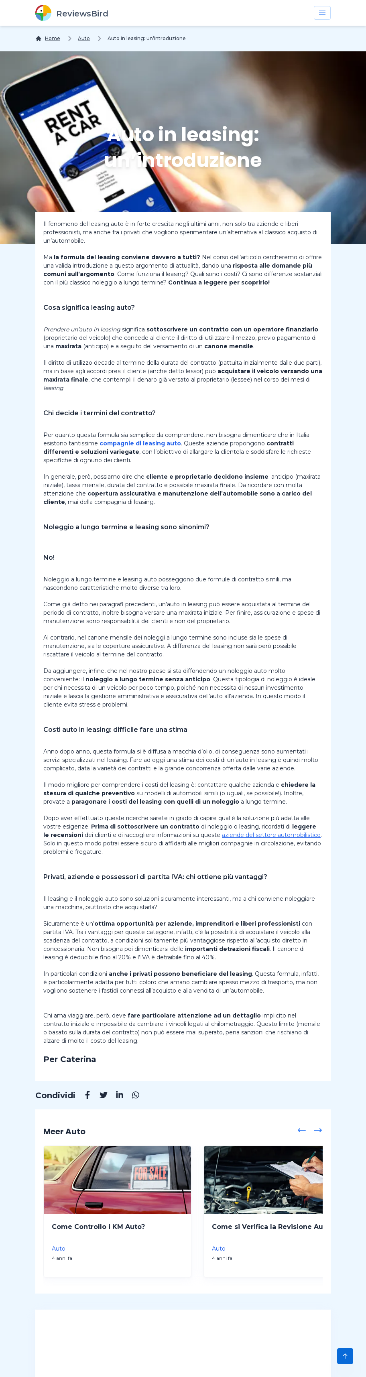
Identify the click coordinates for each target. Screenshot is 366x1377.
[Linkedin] (116, 1096)
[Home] (47, 38)
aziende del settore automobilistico (271, 835)
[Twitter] (100, 1096)
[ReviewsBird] (71, 13)
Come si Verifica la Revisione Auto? (272, 1227)
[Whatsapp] (132, 1096)
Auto (84, 38)
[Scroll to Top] (345, 1356)
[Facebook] (83, 1096)
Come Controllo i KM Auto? (98, 1227)
